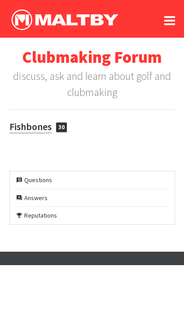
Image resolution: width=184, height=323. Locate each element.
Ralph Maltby (64, 20)
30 (61, 127)
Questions (34, 180)
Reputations (37, 215)
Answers (32, 198)
